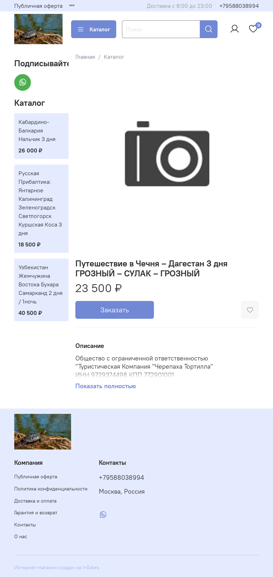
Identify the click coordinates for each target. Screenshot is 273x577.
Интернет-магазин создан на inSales (56, 567)
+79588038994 (239, 5)
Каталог (93, 29)
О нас (20, 536)
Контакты (25, 524)
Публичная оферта (38, 5)
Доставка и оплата (35, 501)
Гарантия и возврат (35, 512)
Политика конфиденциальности (50, 488)
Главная (85, 56)
